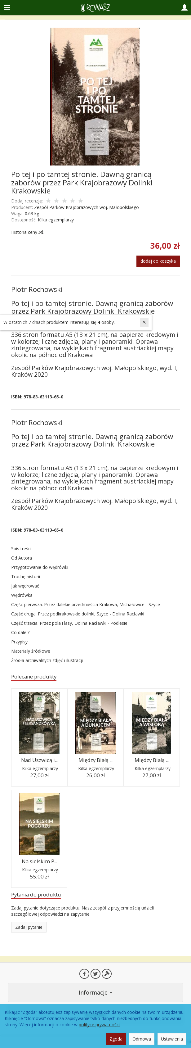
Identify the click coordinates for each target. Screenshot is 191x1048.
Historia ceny (27, 232)
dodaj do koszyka (158, 261)
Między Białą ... (95, 760)
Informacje (95, 992)
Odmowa (141, 1039)
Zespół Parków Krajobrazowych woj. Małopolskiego (86, 207)
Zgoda (115, 1039)
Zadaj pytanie (28, 927)
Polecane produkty (33, 676)
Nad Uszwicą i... (39, 760)
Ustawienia (172, 1039)
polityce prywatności (99, 1025)
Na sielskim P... (39, 861)
